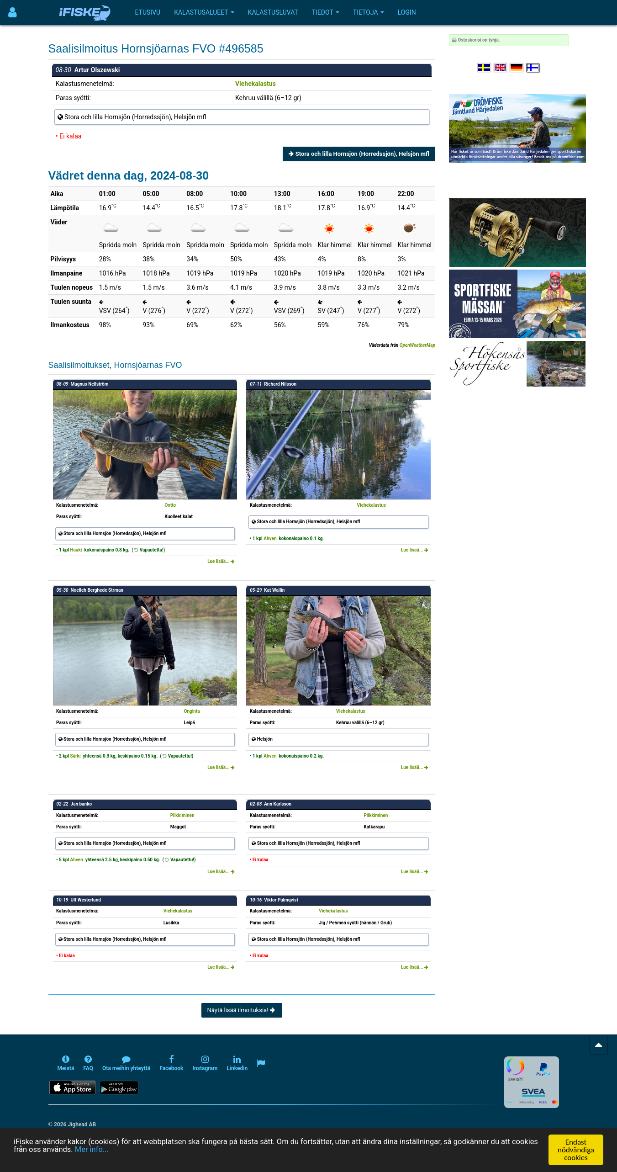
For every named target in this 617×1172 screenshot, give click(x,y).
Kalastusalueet (204, 12)
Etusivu (148, 12)
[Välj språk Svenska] (484, 67)
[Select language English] (501, 67)
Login (407, 12)
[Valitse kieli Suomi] (533, 67)
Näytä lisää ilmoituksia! (241, 1010)
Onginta (192, 711)
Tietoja (368, 12)
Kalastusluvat (273, 12)
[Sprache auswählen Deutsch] (517, 67)
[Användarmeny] (12, 12)
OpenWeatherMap (417, 345)
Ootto (170, 505)
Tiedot (325, 12)
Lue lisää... (221, 561)
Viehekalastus (255, 83)
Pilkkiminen (182, 815)
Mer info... (122, 1150)
